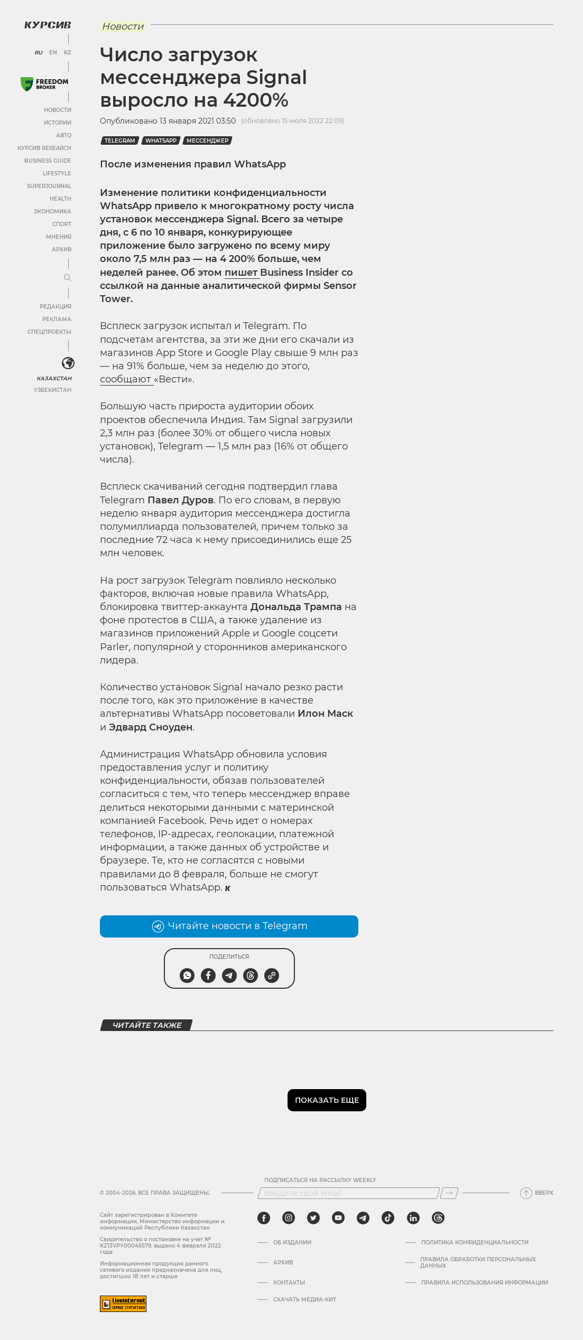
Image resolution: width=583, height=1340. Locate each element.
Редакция (55, 306)
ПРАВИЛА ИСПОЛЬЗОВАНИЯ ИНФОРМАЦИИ (484, 1283)
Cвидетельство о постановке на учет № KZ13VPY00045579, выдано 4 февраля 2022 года (160, 1245)
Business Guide (47, 160)
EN (53, 53)
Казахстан (54, 378)
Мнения (58, 236)
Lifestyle (57, 173)
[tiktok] (388, 1218)
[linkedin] (413, 1218)
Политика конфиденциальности (475, 1243)
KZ (67, 53)
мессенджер (207, 140)
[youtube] (338, 1218)
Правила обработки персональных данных (478, 1263)
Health (60, 198)
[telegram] (363, 1218)
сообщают (127, 379)
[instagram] (288, 1218)
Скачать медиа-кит (304, 1300)
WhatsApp (161, 140)
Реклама (56, 319)
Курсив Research (44, 148)
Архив (61, 249)
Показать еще (327, 1100)
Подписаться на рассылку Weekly (320, 1180)
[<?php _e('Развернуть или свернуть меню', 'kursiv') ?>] (68, 363)
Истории (57, 122)
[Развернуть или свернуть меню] (67, 278)
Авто (63, 135)
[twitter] (313, 1218)
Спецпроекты (49, 332)
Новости (57, 110)
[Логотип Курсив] (47, 25)
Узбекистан (52, 390)
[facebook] (263, 1218)
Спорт (61, 224)
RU (38, 53)
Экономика (52, 211)
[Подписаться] (449, 1193)
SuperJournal (49, 186)
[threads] (438, 1218)
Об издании (292, 1243)
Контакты (289, 1283)
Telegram (120, 140)
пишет (242, 272)
